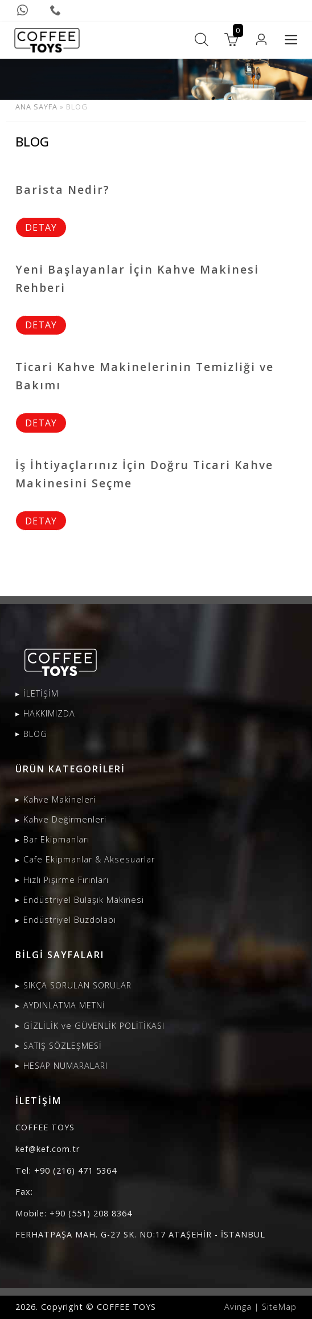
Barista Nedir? (62, 189)
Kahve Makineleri (59, 799)
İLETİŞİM (41, 693)
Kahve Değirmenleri (64, 819)
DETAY (41, 227)
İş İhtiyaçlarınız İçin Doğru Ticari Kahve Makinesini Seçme (144, 474)
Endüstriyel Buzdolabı (69, 919)
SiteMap (279, 1306)
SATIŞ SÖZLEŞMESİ (62, 1045)
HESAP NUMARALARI (65, 1065)
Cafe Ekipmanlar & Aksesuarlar (89, 859)
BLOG (35, 733)
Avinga (238, 1306)
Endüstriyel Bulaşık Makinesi (83, 899)
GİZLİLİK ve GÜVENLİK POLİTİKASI (94, 1025)
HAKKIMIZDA (49, 713)
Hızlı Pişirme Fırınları (66, 879)
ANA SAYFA (36, 106)
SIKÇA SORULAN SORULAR (77, 985)
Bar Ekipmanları (56, 839)
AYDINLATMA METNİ (64, 1005)
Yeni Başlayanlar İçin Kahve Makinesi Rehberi (137, 278)
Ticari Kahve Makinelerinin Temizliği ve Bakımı (144, 376)
